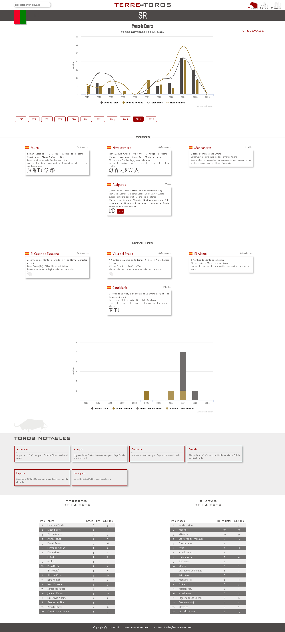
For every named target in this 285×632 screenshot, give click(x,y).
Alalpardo (119, 185)
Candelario (120, 288)
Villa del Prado (123, 254)
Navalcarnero (122, 148)
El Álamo (200, 254)
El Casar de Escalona (45, 254)
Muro (35, 148)
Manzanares (202, 148)
